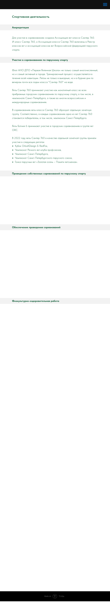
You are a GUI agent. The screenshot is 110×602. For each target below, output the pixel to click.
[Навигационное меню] (105, 4)
